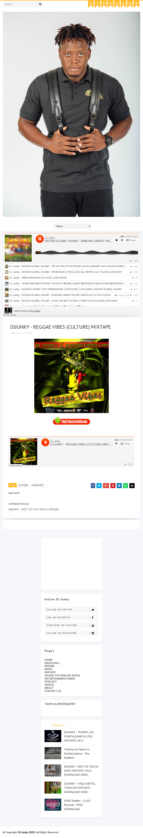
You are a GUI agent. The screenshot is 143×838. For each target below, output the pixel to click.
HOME (18, 333)
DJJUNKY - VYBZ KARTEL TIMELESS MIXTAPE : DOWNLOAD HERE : (80, 788)
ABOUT (49, 688)
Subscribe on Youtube (72, 625)
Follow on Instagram (72, 633)
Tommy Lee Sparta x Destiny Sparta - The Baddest (77, 753)
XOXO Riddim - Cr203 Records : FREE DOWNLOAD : (77, 805)
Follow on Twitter (72, 609)
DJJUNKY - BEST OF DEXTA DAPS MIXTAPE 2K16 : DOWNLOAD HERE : (81, 771)
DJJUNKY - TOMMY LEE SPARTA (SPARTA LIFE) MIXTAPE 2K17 (79, 736)
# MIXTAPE (37, 485)
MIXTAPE (28, 333)
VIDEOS (49, 684)
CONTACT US (53, 691)
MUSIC (49, 669)
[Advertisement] (71, 563)
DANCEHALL (52, 663)
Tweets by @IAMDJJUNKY (60, 704)
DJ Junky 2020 (26, 832)
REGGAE (50, 666)
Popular (58, 725)
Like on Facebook (72, 617)
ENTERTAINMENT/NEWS (60, 678)
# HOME (23, 485)
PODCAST (51, 681)
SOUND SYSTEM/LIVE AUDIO (62, 675)
